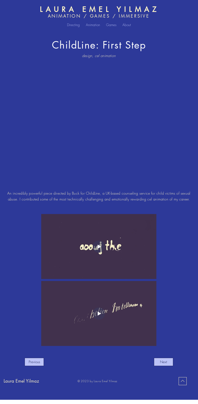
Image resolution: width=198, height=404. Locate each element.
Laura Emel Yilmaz (21, 381)
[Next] (163, 362)
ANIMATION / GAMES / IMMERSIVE (99, 16)
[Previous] (34, 362)
